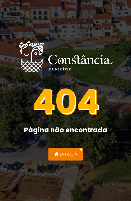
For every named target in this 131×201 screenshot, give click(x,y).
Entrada (65, 154)
